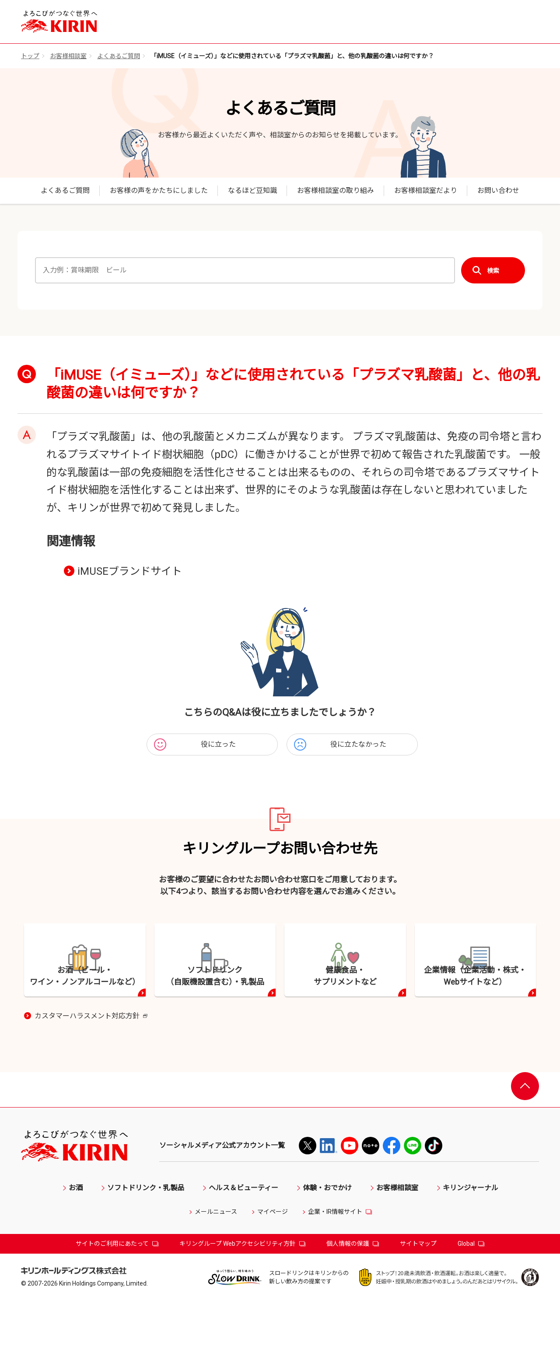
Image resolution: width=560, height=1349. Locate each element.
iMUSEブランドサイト (129, 571)
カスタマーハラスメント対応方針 (91, 1064)
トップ (30, 55)
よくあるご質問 (118, 55)
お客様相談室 (68, 55)
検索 (493, 270)
